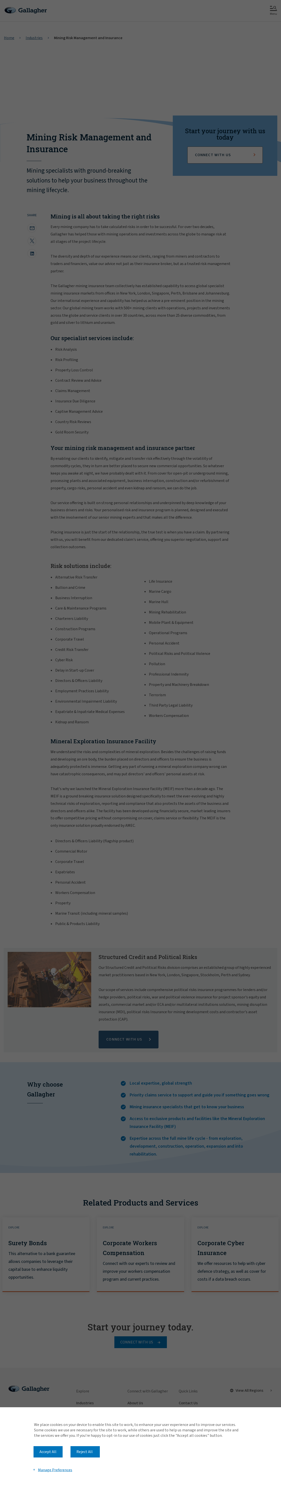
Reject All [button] (84, 1452)
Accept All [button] (47, 1452)
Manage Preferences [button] (55, 1469)
